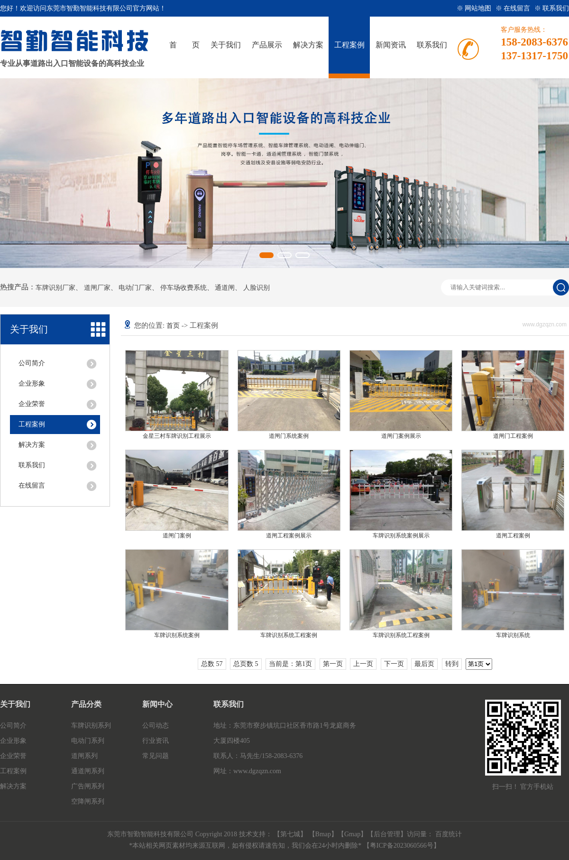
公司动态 (155, 725)
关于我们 (226, 45)
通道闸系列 (87, 771)
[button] (266, 255)
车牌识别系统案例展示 (401, 535)
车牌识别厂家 (55, 288)
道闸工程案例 (513, 535)
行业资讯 (155, 740)
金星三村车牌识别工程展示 (177, 436)
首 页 (184, 45)
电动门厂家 (135, 288)
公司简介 (31, 363)
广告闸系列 (87, 786)
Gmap (352, 834)
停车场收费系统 (183, 288)
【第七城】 (291, 834)
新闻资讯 (391, 45)
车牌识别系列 (91, 725)
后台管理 (387, 834)
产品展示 (267, 45)
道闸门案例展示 (401, 436)
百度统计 (448, 834)
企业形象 (31, 383)
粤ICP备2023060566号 (401, 845)
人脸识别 (256, 288)
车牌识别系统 (513, 635)
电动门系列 (87, 740)
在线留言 (31, 485)
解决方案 (308, 45)
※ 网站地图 (475, 8)
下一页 (394, 663)
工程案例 (349, 45)
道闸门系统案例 (289, 436)
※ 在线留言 (514, 8)
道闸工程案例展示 (289, 535)
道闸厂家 (97, 288)
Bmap (323, 834)
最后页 (424, 663)
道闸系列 (84, 755)
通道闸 (225, 288)
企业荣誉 (31, 403)
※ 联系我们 (551, 8)
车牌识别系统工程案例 (288, 635)
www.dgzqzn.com (257, 771)
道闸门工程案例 (513, 436)
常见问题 (155, 755)
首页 (173, 325)
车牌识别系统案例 (177, 635)
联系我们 (432, 45)
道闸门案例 (177, 535)
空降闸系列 (87, 801)
